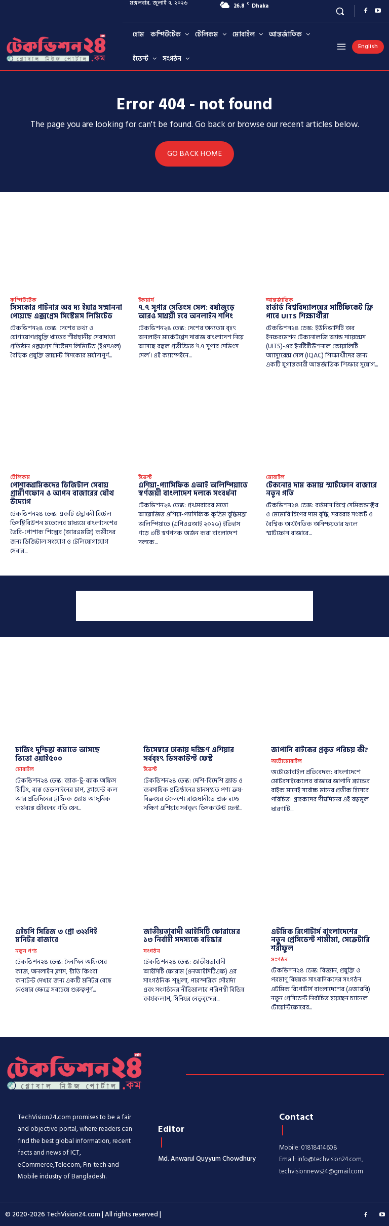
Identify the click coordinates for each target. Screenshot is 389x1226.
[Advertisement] (194, 605)
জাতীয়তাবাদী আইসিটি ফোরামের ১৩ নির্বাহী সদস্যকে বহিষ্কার (191, 935)
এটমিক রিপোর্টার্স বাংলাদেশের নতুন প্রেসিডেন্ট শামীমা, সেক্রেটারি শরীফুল (320, 939)
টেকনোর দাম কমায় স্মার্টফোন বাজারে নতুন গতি (321, 488)
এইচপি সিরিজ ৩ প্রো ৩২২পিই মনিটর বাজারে (56, 935)
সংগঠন (151, 951)
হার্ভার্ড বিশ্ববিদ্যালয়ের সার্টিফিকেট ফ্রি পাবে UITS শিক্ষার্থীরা (319, 311)
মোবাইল (275, 477)
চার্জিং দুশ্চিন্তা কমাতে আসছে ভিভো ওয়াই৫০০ (57, 754)
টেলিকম (20, 477)
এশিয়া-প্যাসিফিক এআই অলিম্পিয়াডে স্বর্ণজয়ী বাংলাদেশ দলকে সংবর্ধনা (193, 488)
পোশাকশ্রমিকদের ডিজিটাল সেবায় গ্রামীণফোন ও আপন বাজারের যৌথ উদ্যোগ (62, 492)
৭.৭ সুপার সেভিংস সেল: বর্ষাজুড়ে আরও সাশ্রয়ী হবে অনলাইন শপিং (186, 311)
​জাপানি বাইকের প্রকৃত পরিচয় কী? (319, 749)
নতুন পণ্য (26, 951)
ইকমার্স (146, 300)
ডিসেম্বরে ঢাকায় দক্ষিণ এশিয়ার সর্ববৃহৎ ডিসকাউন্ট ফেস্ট (188, 754)
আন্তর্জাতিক (279, 300)
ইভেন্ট (145, 477)
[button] (340, 11)
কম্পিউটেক (23, 300)
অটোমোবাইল (286, 760)
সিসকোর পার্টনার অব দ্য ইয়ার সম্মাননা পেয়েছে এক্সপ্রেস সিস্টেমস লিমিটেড (66, 311)
